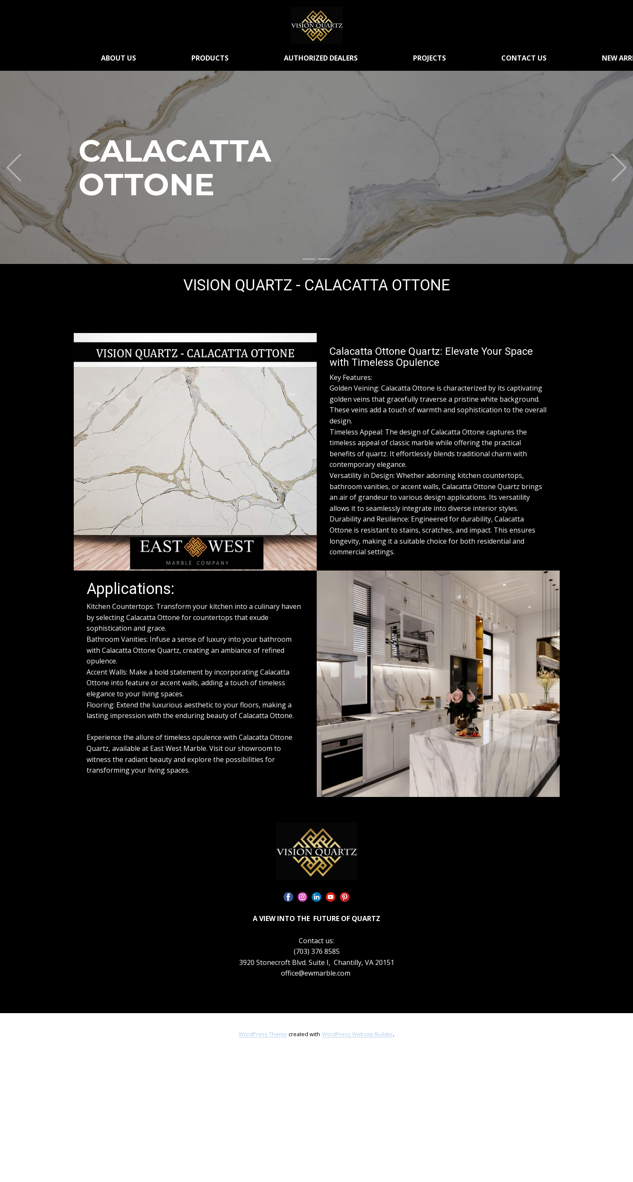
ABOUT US (118, 58)
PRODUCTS (209, 58)
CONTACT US (523, 58)
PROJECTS (429, 58)
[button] (14, 167)
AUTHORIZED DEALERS (321, 58)
